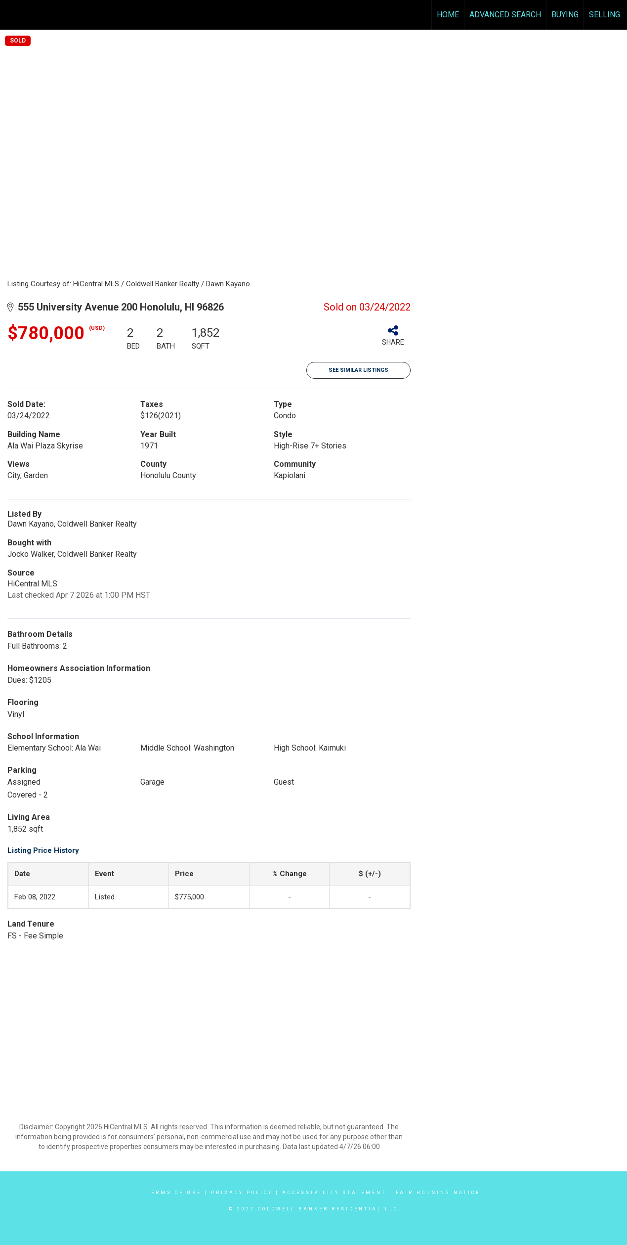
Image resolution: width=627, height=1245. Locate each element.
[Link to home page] (12, 15)
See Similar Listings (358, 370)
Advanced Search (505, 14)
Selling (604, 14)
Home (448, 14)
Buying (565, 14)
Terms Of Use (174, 1192)
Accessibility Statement (334, 1192)
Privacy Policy (242, 1192)
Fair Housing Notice (438, 1192)
